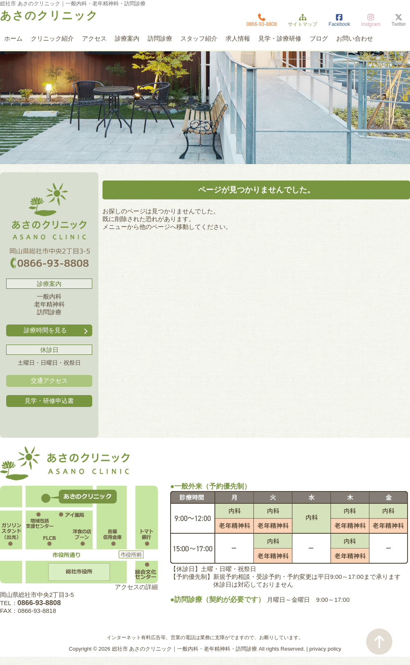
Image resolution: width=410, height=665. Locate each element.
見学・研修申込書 (49, 400)
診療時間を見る (56, 330)
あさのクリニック (49, 15)
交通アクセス (49, 380)
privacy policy (325, 649)
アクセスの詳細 (136, 586)
